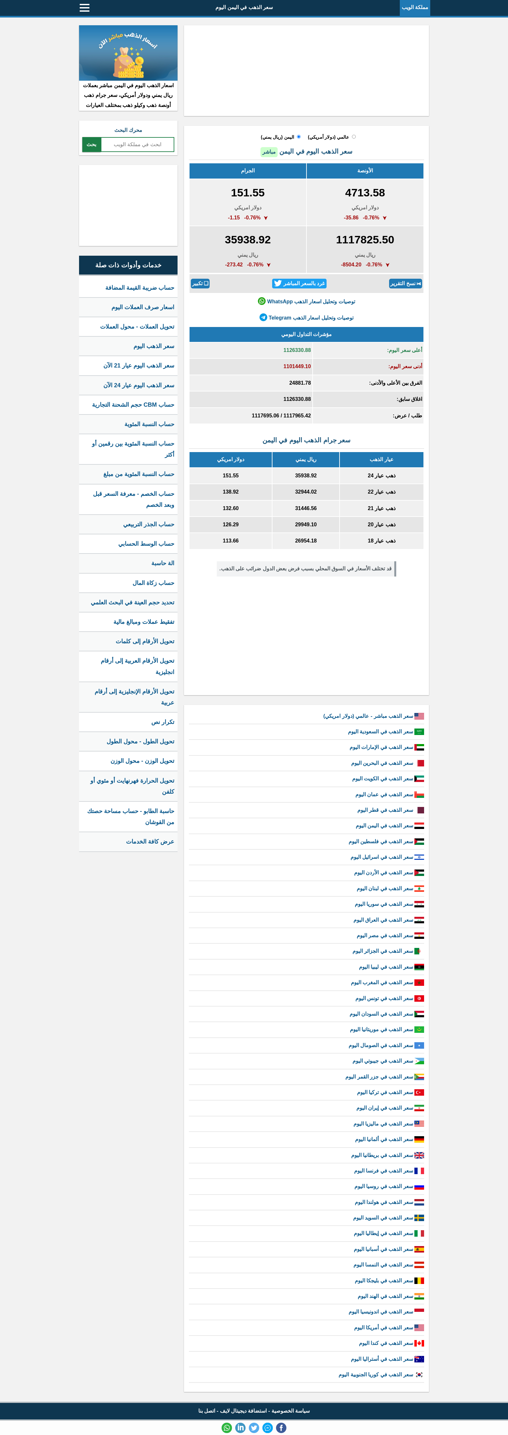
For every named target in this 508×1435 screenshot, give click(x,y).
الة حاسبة (162, 563)
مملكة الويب (415, 7)
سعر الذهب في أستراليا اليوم (387, 1359)
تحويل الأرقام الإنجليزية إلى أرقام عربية (134, 697)
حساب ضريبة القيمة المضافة (139, 288)
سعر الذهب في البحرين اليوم (387, 763)
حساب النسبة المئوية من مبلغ (138, 474)
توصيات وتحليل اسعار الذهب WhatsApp (306, 301)
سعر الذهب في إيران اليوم (390, 1108)
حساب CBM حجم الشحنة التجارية (133, 405)
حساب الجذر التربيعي (148, 524)
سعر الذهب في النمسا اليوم (388, 1264)
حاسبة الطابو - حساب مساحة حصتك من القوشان (130, 816)
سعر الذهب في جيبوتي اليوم (388, 1061)
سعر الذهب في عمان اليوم (389, 794)
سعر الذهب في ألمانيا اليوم (389, 1139)
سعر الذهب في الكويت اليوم (388, 778)
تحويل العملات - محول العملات (137, 326)
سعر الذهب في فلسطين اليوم (386, 841)
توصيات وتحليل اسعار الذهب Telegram (306, 317)
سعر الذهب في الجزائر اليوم (388, 951)
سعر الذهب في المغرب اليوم (387, 982)
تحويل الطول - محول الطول (140, 741)
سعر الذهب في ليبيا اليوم (391, 967)
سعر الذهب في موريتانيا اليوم (387, 1029)
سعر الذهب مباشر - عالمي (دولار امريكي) (373, 716)
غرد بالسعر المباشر (299, 283)
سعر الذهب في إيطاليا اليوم (389, 1233)
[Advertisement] (306, 70)
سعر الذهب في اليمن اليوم (244, 7)
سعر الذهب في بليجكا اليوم (389, 1280)
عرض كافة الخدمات (150, 841)
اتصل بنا (206, 1411)
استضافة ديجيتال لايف (243, 1411)
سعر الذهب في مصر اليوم (390, 935)
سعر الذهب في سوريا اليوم (389, 904)
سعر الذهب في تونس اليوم (389, 998)
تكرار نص (162, 722)
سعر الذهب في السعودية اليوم (386, 731)
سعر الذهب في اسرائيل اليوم (387, 857)
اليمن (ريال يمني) (277, 136)
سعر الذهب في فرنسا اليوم (389, 1170)
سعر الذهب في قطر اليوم (390, 810)
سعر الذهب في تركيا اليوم (390, 1092)
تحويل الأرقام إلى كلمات (145, 641)
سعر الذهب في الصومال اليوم (386, 1045)
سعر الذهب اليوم (153, 346)
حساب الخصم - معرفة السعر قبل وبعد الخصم (133, 499)
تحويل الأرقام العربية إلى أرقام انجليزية (137, 666)
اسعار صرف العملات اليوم (142, 307)
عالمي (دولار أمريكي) (328, 136)
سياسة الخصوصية (290, 1411)
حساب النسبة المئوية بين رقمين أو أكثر (133, 449)
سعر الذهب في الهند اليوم (391, 1296)
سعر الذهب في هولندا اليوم (389, 1202)
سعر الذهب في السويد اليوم (388, 1217)
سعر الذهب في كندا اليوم (391, 1343)
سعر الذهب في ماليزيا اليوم (388, 1123)
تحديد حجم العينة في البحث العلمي (132, 602)
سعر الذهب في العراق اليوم (388, 920)
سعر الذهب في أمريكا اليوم (389, 1327)
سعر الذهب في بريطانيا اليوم (387, 1155)
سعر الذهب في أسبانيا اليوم (389, 1249)
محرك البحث (128, 130)
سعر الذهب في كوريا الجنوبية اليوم (381, 1374)
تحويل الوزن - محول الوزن (142, 761)
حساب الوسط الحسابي (146, 544)
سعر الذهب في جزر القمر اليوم (384, 1076)
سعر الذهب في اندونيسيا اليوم (386, 1311)
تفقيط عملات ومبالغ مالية (143, 622)
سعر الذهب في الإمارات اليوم (387, 747)
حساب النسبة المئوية (149, 424)
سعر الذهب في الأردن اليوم (389, 872)
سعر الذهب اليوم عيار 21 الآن (138, 365)
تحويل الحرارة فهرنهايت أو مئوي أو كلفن (132, 786)
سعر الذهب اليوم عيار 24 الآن (138, 385)
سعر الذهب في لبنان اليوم (390, 888)
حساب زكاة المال (153, 583)
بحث (91, 144)
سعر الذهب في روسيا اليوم (389, 1186)
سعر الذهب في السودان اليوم (387, 1014)
